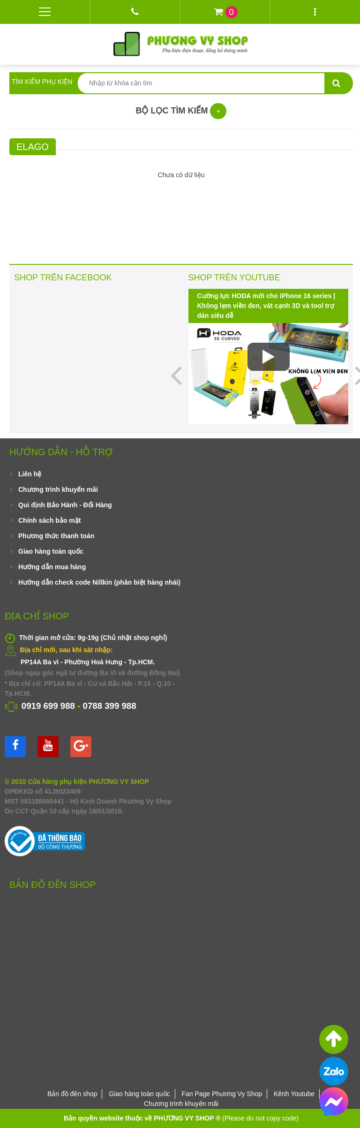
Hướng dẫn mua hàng (52, 567)
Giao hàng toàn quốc (50, 551)
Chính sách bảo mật (49, 520)
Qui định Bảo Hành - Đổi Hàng (65, 505)
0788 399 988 (109, 706)
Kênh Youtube (294, 1094)
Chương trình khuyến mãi (58, 489)
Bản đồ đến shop (72, 1094)
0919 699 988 (48, 706)
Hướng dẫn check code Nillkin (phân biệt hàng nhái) (99, 582)
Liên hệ (29, 474)
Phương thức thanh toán (56, 536)
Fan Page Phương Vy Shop (221, 1094)
